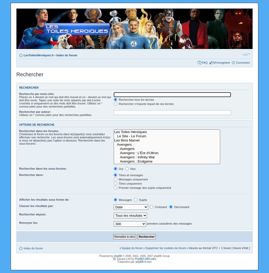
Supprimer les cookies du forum (166, 248)
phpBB (118, 256)
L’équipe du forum (131, 248)
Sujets (140, 199)
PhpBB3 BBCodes (145, 258)
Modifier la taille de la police (246, 54)
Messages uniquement (131, 179)
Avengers (167, 145)
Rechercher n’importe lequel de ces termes (144, 103)
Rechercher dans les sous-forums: (43, 168)
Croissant (158, 207)
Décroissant (179, 207)
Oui (118, 168)
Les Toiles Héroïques (167, 132)
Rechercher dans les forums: (39, 131)
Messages (123, 199)
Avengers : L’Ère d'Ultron (167, 153)
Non (130, 168)
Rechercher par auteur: (35, 111)
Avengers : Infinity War (167, 157)
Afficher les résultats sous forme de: (44, 199)
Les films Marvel (167, 140)
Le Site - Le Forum (167, 136)
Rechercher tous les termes (134, 99)
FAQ (205, 62)
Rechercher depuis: (32, 214)
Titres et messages (128, 175)
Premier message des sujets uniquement (142, 187)
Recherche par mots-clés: (37, 93)
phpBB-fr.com (144, 261)
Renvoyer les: (28, 222)
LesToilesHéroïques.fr (39, 55)
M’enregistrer (221, 62)
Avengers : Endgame (167, 161)
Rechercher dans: (31, 174)
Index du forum (66, 55)
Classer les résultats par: (36, 206)
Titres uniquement (128, 183)
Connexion (243, 62)
